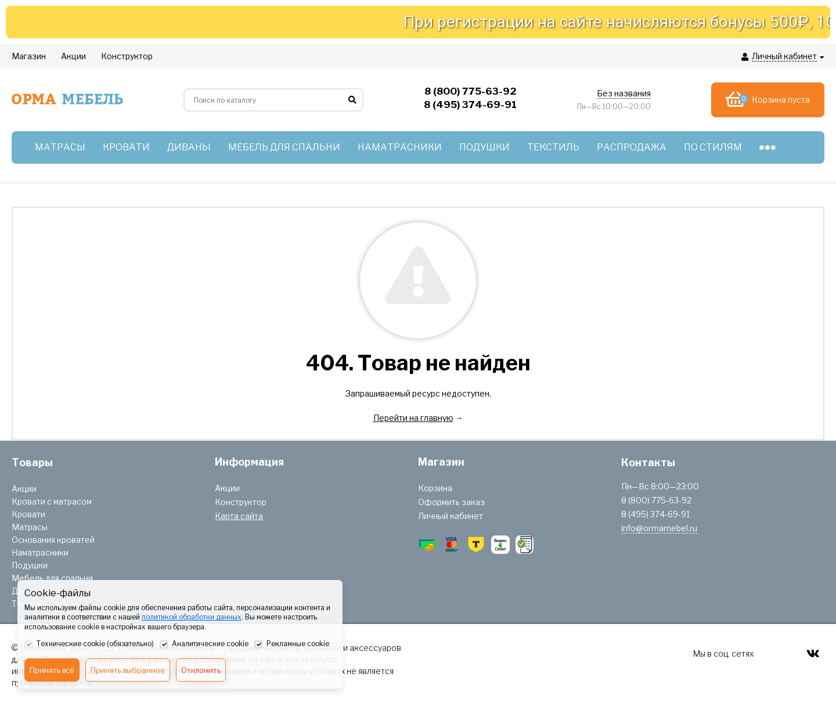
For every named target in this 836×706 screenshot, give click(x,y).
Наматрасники (40, 552)
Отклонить (201, 670)
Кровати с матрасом (52, 501)
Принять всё (52, 670)
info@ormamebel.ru (659, 528)
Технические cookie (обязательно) (89, 644)
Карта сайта (239, 516)
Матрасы (30, 527)
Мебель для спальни (52, 578)
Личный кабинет (450, 516)
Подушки (30, 565)
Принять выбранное (128, 670)
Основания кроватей (53, 540)
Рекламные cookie (291, 644)
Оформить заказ (451, 502)
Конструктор (240, 502)
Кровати (28, 514)
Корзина (435, 488)
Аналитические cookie (204, 644)
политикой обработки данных (192, 617)
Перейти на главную (413, 418)
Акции (24, 489)
